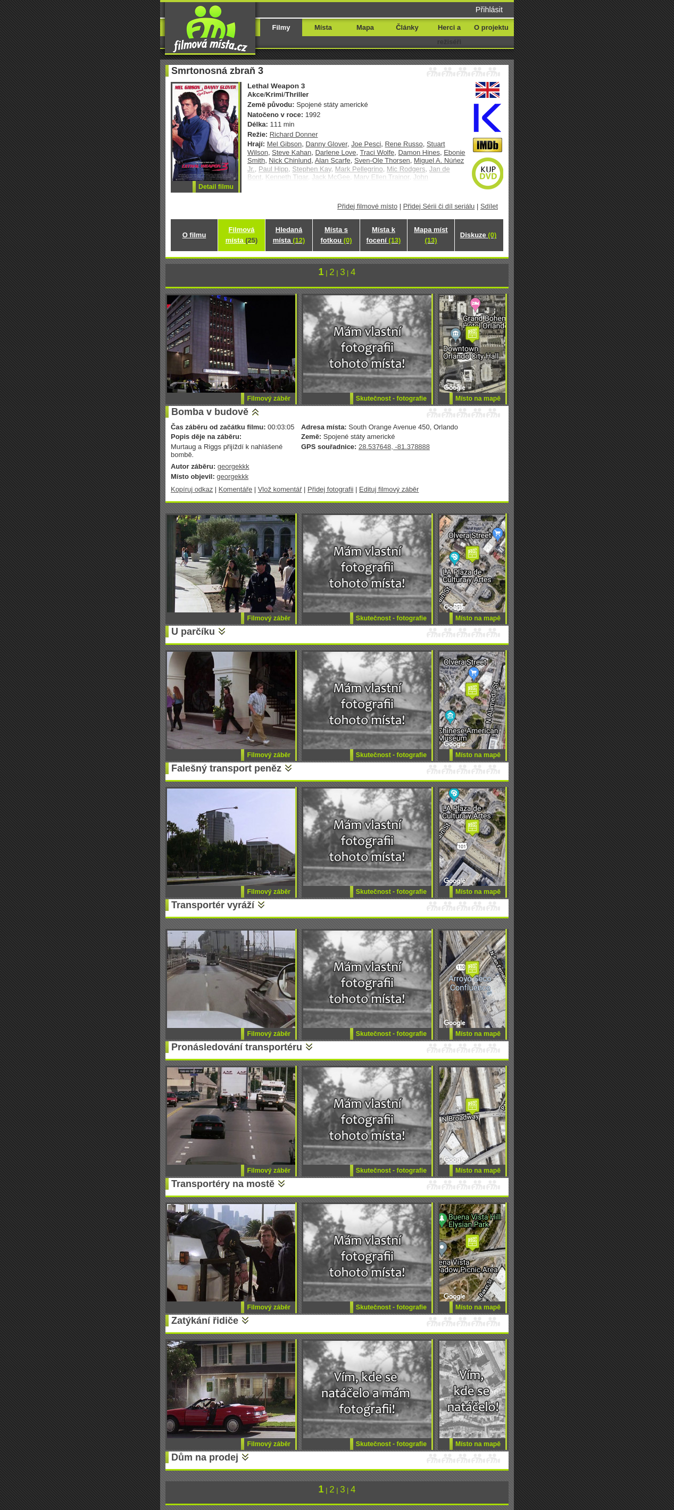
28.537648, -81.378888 (394, 447)
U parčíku (193, 631)
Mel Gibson (284, 144)
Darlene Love (335, 152)
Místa (323, 27)
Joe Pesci (366, 144)
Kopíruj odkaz (192, 489)
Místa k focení (384, 235)
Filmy (281, 27)
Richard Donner (294, 134)
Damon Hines (418, 152)
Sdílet (489, 206)
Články (407, 27)
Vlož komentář (280, 489)
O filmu (194, 235)
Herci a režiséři (449, 34)
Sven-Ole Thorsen (382, 160)
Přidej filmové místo (367, 206)
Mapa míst (430, 235)
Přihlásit (489, 9)
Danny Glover (326, 144)
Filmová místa (241, 235)
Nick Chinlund (290, 160)
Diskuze (478, 235)
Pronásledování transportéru (236, 1047)
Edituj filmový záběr (389, 489)
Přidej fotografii (330, 489)
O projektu (491, 27)
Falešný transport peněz (226, 768)
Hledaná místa (289, 235)
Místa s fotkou (336, 235)
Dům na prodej (204, 1457)
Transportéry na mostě (222, 1184)
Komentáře (235, 489)
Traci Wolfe (377, 152)
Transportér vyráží (212, 905)
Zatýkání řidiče (204, 1320)
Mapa (365, 27)
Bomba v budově (209, 411)
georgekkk (233, 466)
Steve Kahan (291, 152)
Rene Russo (404, 144)
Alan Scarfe (333, 160)
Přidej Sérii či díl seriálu (439, 206)
